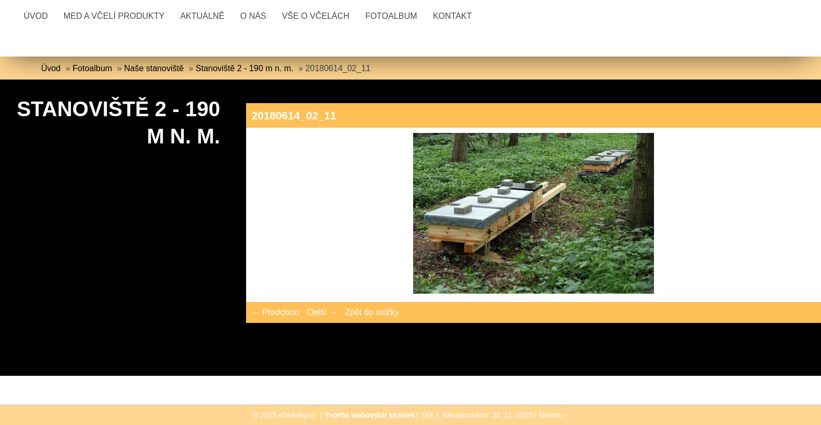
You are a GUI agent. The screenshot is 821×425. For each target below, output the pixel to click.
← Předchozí (275, 312)
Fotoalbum (391, 16)
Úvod (36, 16)
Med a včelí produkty (113, 16)
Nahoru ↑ (554, 415)
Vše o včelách (315, 16)
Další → (322, 312)
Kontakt (452, 16)
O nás (253, 16)
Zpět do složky (372, 312)
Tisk (427, 415)
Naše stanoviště (154, 68)
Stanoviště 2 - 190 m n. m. (245, 68)
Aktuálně (202, 16)
